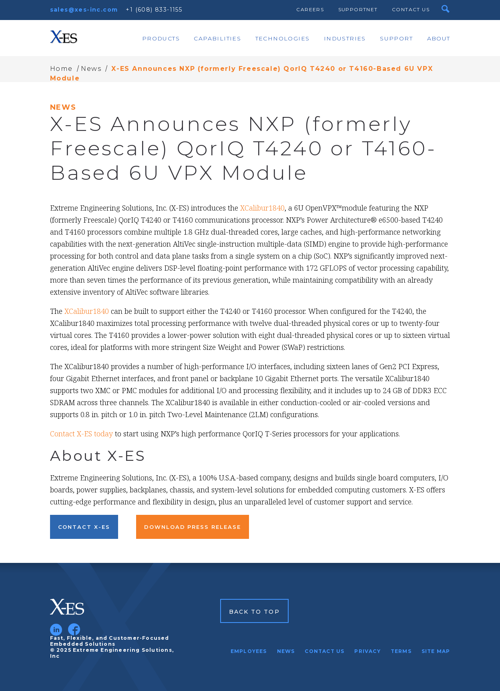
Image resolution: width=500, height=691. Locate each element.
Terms (401, 651)
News (91, 68)
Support (396, 38)
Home (61, 68)
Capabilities (217, 38)
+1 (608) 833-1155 (154, 9)
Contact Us (411, 9)
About (438, 38)
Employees (249, 651)
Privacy (367, 651)
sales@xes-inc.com (84, 9)
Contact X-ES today (81, 433)
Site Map (436, 651)
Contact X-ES (84, 527)
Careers (310, 9)
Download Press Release (192, 527)
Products (161, 38)
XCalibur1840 (262, 208)
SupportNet (358, 9)
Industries (345, 38)
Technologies (282, 38)
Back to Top (254, 611)
